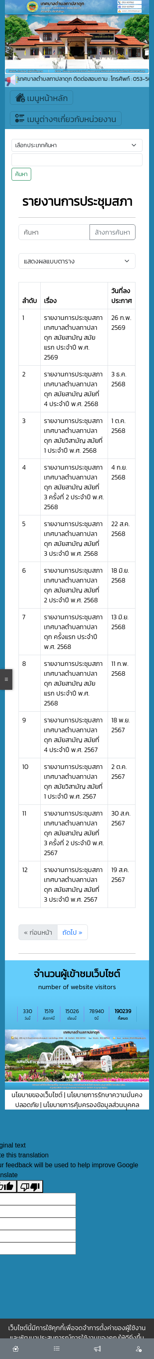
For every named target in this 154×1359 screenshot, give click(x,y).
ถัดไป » (72, 932)
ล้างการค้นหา (112, 232)
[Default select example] (77, 261)
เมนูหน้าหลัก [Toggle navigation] (41, 97)
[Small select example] (77, 145)
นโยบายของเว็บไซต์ (36, 1095)
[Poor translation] (30, 1186)
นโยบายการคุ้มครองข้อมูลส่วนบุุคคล (91, 1105)
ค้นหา (21, 174)
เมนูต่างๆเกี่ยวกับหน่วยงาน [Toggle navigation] (65, 118)
